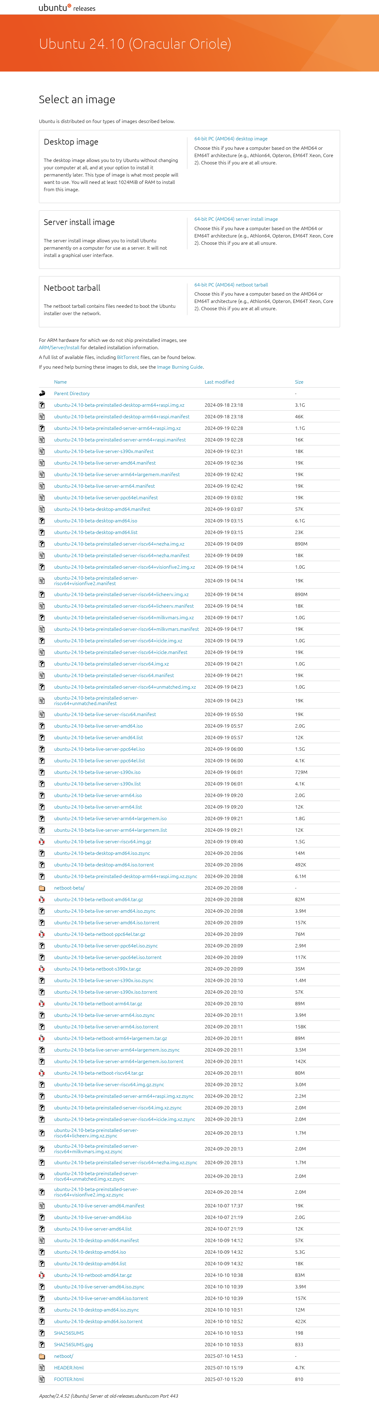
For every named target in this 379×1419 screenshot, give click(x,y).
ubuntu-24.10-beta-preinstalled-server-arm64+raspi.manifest (120, 439)
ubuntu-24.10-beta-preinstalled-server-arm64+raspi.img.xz (117, 428)
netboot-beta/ (69, 887)
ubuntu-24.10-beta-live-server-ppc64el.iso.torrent (108, 957)
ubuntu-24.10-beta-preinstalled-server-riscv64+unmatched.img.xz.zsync (96, 1176)
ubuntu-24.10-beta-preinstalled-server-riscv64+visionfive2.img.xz (124, 567)
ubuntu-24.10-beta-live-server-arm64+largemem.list (110, 830)
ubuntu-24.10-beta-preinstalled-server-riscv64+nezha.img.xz (119, 543)
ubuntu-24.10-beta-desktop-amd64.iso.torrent (104, 864)
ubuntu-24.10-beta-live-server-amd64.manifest (105, 462)
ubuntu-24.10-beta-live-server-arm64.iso (98, 795)
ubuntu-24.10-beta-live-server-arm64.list (98, 807)
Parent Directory (72, 393)
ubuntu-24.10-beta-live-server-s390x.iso (97, 772)
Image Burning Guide (180, 367)
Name (60, 382)
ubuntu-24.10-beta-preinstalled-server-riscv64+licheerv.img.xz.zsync (96, 1132)
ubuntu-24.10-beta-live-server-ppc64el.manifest (106, 497)
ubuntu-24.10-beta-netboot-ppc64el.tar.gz (99, 934)
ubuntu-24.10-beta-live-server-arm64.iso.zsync (104, 1015)
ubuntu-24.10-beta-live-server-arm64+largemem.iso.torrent (118, 1061)
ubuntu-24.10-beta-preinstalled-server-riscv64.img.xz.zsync (118, 1107)
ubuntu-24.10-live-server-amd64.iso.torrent (101, 1298)
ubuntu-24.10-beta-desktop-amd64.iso (95, 520)
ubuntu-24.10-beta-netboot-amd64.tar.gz (98, 899)
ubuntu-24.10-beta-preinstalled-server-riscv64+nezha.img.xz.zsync (125, 1162)
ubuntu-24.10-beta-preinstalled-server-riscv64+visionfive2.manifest (96, 580)
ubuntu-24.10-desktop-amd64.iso (90, 1252)
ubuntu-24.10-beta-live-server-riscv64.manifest (105, 714)
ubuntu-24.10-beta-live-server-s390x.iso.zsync (103, 980)
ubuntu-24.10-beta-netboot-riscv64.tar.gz (98, 1073)
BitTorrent (128, 357)
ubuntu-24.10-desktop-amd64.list (90, 1263)
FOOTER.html (69, 1379)
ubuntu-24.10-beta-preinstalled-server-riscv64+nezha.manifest (122, 555)
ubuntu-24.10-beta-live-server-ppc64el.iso (99, 749)
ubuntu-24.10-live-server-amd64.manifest (99, 1205)
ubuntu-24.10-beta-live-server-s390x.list (97, 783)
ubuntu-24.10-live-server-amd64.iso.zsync (99, 1286)
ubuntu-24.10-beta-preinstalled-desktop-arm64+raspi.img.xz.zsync (125, 876)
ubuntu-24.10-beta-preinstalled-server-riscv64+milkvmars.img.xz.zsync (96, 1148)
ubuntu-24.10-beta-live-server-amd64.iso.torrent (106, 922)
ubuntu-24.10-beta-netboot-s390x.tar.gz (97, 968)
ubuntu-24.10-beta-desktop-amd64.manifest (102, 509)
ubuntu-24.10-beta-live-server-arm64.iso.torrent (106, 1026)
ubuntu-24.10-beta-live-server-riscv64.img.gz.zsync (109, 1084)
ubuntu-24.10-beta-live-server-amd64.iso (98, 726)
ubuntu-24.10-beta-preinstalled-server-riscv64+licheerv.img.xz (121, 594)
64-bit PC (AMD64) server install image (236, 219)
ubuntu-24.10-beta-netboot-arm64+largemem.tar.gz (110, 1038)
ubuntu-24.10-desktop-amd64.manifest (96, 1240)
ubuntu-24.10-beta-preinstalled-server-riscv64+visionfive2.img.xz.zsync (96, 1191)
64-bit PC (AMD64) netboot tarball (231, 284)
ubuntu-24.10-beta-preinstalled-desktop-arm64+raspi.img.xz (119, 405)
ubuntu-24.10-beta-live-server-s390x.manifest (104, 451)
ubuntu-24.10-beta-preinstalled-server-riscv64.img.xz (111, 663)
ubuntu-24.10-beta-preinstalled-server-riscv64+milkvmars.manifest (126, 629)
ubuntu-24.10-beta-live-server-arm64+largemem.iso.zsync (116, 1049)
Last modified (219, 382)
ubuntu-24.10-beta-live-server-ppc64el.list (99, 760)
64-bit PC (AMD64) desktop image (231, 138)
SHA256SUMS (69, 1333)
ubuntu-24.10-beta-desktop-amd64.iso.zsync (102, 853)
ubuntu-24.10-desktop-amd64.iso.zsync (96, 1309)
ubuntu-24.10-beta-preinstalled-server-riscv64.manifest (114, 675)
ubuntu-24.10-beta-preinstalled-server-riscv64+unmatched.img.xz (125, 687)
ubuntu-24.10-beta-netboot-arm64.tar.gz (98, 1003)
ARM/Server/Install (59, 347)
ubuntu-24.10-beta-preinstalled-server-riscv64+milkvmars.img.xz (124, 617)
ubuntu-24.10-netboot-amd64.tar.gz (93, 1275)
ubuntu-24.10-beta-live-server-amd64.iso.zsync (104, 911)
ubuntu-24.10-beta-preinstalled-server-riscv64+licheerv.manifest (124, 606)
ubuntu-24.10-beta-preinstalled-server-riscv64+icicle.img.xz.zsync (124, 1119)
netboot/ (63, 1356)
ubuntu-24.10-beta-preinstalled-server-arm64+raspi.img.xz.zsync (123, 1096)
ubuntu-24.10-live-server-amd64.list (93, 1228)
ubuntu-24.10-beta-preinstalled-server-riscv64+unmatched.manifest (96, 700)
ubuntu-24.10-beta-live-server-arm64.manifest (104, 486)
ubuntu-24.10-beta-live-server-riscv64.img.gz (102, 841)
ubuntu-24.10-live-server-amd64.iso (92, 1217)
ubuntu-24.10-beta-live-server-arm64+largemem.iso (110, 818)
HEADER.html (69, 1367)
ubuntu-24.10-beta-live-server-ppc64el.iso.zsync (106, 945)
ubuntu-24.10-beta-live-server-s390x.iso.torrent (105, 992)
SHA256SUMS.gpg (73, 1344)
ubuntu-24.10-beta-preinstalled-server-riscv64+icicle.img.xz (118, 640)
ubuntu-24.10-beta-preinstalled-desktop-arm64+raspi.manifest (122, 416)
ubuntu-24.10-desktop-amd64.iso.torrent (98, 1321)
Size (299, 382)
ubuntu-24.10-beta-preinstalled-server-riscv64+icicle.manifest (120, 652)
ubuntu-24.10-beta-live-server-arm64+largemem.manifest (117, 474)
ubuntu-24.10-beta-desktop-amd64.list (95, 532)
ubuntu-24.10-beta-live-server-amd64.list (98, 737)
